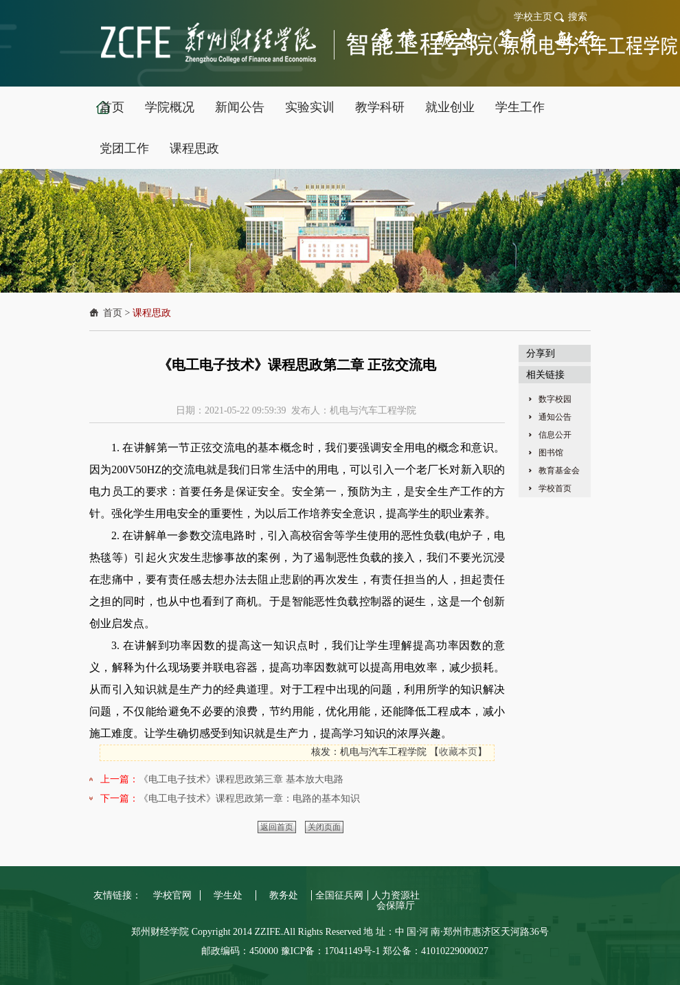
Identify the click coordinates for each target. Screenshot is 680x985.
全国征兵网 (339, 895)
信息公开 (555, 435)
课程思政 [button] (194, 148)
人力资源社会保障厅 (396, 900)
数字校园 (555, 399)
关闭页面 (324, 827)
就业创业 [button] (450, 107)
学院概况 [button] (169, 107)
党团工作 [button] (124, 148)
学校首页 (555, 488)
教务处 (283, 895)
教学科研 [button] (380, 107)
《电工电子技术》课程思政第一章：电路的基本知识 (249, 798)
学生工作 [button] (520, 107)
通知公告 (555, 417)
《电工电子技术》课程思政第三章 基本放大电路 (241, 779)
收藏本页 (458, 752)
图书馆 (551, 452)
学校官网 (172, 895)
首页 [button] (112, 107)
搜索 (577, 17)
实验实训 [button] (310, 107)
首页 (112, 313)
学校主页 (533, 17)
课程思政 (152, 313)
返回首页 (276, 827)
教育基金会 (559, 470)
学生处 (228, 895)
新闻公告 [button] (239, 107)
